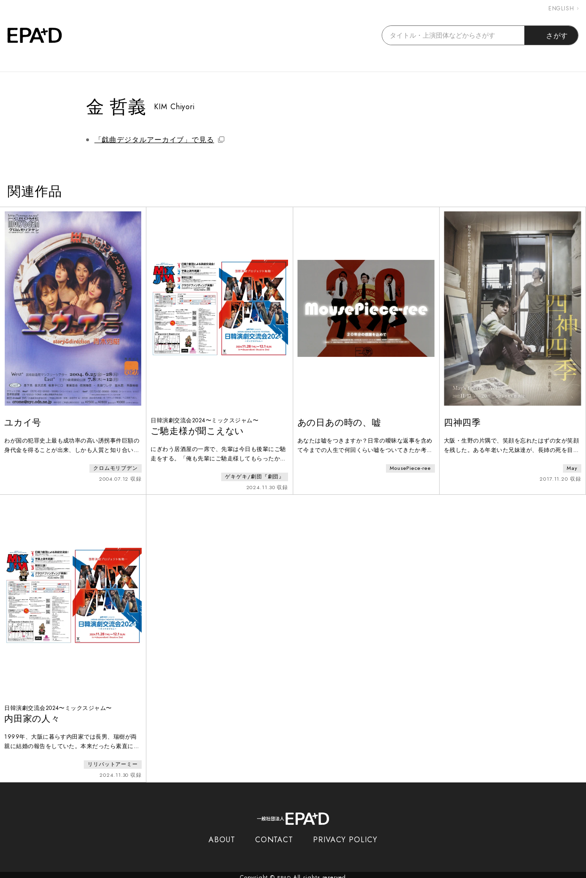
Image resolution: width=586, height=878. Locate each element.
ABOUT (222, 834)
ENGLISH (563, 8)
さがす (551, 35)
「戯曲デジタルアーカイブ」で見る (160, 140)
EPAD (284, 872)
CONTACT (274, 834)
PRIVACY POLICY (345, 834)
